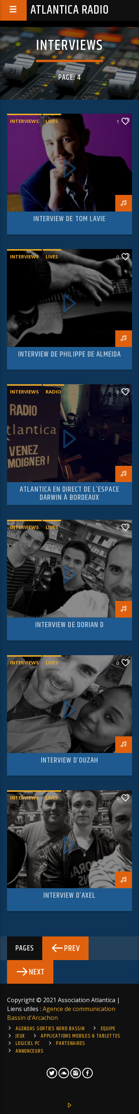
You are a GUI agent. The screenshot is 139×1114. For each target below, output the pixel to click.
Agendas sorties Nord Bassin (50, 1029)
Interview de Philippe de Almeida (69, 354)
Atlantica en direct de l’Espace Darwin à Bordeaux (69, 493)
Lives (52, 121)
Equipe (108, 1029)
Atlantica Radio (69, 10)
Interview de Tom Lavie (69, 219)
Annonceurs (29, 1051)
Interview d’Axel (69, 895)
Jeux (20, 1036)
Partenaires (70, 1043)
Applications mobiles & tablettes (80, 1036)
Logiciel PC (28, 1043)
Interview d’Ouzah (70, 760)
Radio (53, 391)
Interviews (24, 121)
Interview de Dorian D (69, 625)
